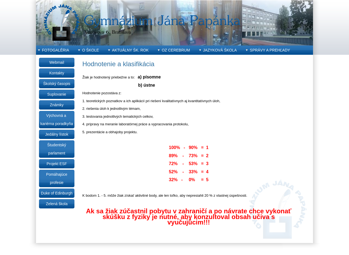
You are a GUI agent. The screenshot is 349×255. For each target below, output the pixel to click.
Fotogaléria (55, 50)
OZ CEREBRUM (176, 50)
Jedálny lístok (56, 134)
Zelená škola (56, 204)
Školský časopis (56, 83)
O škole (90, 50)
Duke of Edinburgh (57, 193)
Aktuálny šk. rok (130, 50)
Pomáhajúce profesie (56, 178)
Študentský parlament (56, 149)
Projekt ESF (57, 164)
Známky (57, 105)
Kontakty (56, 73)
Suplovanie (56, 94)
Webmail (56, 62)
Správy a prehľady (270, 50)
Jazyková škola (220, 50)
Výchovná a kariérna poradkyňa (56, 119)
